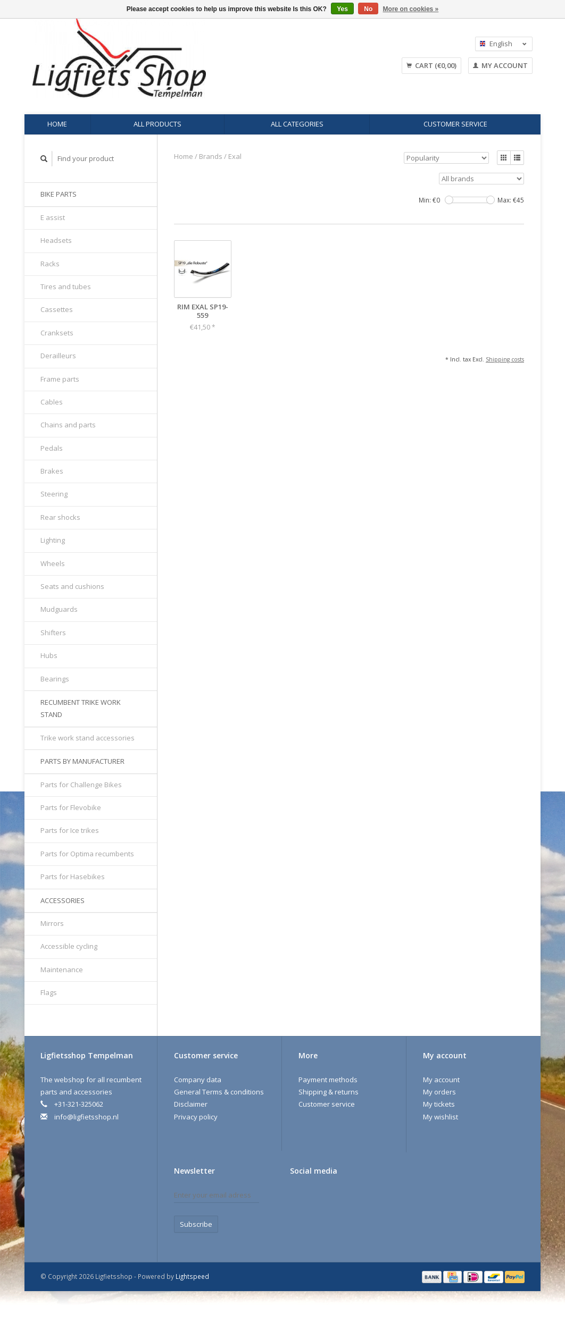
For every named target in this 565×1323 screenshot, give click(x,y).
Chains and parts (68, 424)
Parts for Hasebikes (72, 876)
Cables (51, 402)
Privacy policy (196, 1117)
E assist (52, 217)
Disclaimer (190, 1104)
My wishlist (440, 1117)
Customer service (455, 124)
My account (500, 65)
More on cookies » (411, 9)
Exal (235, 156)
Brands (210, 156)
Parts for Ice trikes (69, 830)
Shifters (53, 632)
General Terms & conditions (219, 1092)
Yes (342, 9)
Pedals (51, 448)
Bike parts (58, 194)
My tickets (439, 1104)
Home (57, 124)
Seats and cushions (72, 586)
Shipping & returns (328, 1092)
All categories (297, 124)
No (368, 9)
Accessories (62, 900)
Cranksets (56, 333)
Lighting (52, 540)
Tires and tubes (65, 286)
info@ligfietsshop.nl (86, 1117)
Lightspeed (192, 1276)
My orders (439, 1092)
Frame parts (59, 379)
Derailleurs (58, 355)
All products (157, 124)
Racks (50, 263)
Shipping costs (505, 359)
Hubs (48, 655)
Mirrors (52, 923)
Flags (48, 992)
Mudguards (59, 609)
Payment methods (328, 1079)
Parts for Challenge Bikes (81, 784)
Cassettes (56, 309)
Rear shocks (60, 517)
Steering (54, 494)
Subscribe (196, 1224)
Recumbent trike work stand (80, 708)
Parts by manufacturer (82, 761)
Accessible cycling (68, 946)
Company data (197, 1079)
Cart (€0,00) (431, 65)
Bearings (54, 679)
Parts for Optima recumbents (87, 853)
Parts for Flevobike (70, 807)
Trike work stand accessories (87, 738)
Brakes (51, 471)
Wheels (52, 563)
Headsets (56, 240)
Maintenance (61, 969)
